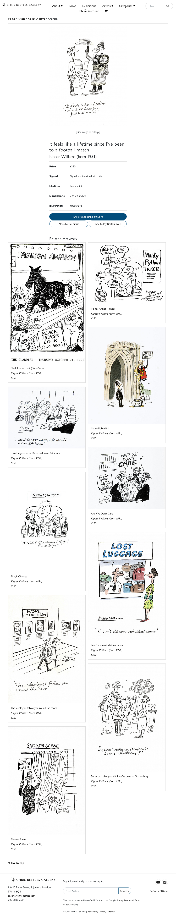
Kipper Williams (36, 18)
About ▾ (57, 5)
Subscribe (124, 890)
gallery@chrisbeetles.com (21, 895)
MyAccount (89, 11)
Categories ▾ (127, 5)
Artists (21, 18)
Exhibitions (89, 5)
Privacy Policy (123, 900)
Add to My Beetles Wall (107, 224)
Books (72, 5)
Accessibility (92, 911)
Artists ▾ (107, 5)
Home (11, 18)
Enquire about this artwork (88, 216)
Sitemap (111, 911)
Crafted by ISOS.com (159, 890)
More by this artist (69, 224)
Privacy (103, 911)
